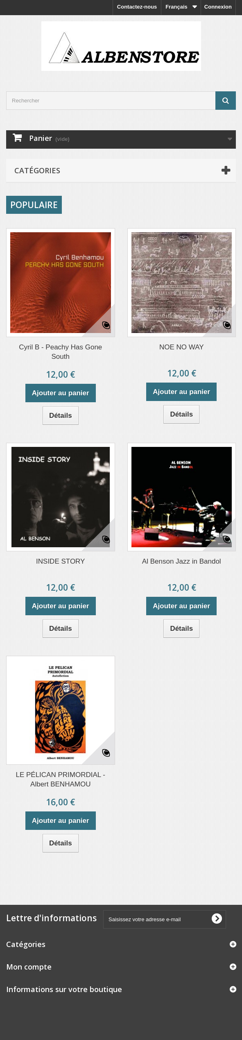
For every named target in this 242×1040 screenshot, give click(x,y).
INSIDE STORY (60, 561)
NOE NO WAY (181, 347)
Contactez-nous (137, 7)
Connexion (218, 7)
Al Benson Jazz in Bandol (181, 561)
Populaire (34, 205)
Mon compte (29, 967)
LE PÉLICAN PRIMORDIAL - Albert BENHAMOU (60, 779)
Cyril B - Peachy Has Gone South (60, 351)
